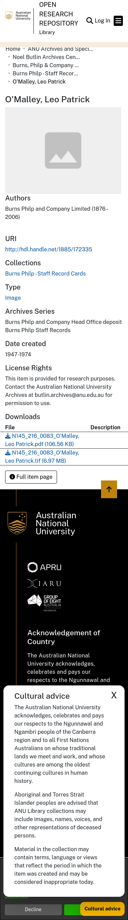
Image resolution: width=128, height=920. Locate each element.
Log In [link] (103, 20)
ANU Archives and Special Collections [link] (62, 49)
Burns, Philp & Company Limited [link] (47, 65)
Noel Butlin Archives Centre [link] (47, 57)
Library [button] (47, 32)
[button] (89, 21)
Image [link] (13, 298)
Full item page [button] (31, 477)
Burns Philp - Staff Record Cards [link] (47, 73)
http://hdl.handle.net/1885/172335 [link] (48, 249)
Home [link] (12, 49)
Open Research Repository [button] (58, 14)
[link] (45, 273)
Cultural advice (102, 908)
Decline (33, 909)
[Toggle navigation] (118, 21)
